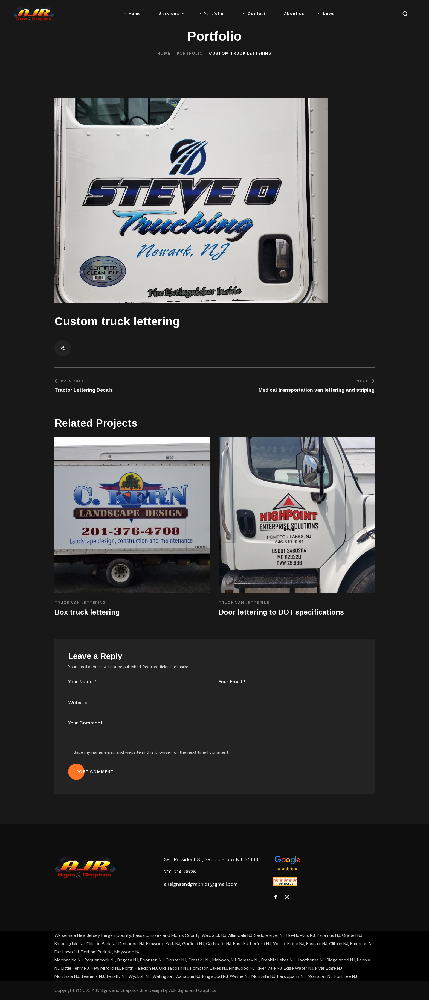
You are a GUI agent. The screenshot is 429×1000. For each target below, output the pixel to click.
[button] (405, 13)
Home (164, 53)
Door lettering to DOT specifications (281, 612)
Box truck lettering (87, 612)
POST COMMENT (95, 771)
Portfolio (190, 53)
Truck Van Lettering (80, 602)
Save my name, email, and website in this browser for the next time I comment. (151, 752)
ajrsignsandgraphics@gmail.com (201, 884)
